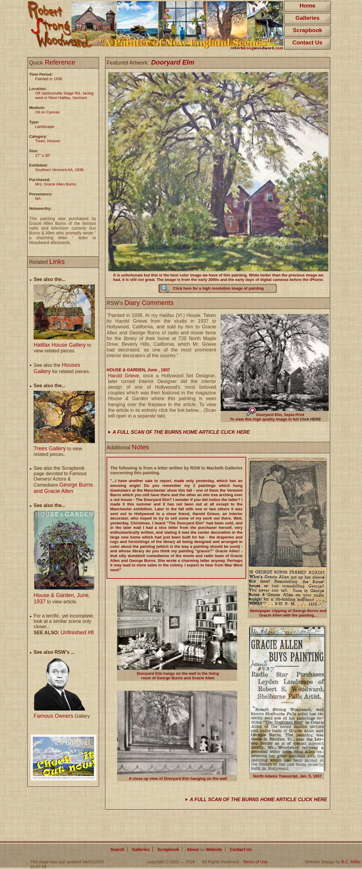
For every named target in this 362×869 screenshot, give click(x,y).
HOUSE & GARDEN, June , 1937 (138, 369)
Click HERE (310, 419)
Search (117, 849)
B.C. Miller (351, 861)
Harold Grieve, (125, 375)
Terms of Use (255, 861)
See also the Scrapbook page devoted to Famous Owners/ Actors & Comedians (63, 480)
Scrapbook (307, 30)
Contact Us (307, 42)
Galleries (307, 18)
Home (307, 5)
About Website (204, 849)
